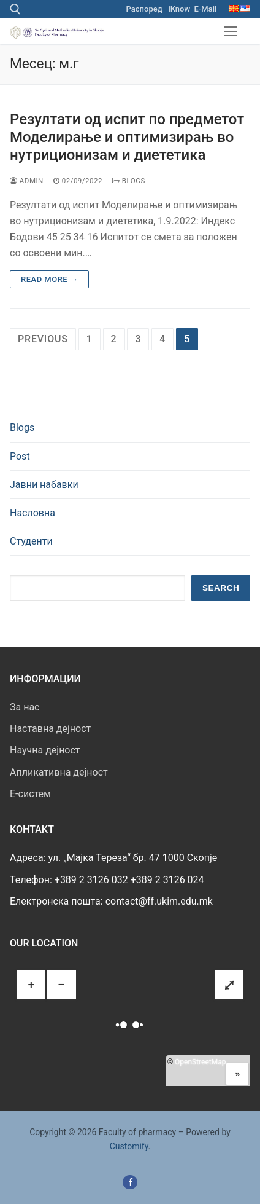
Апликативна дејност (59, 772)
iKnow (179, 9)
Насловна (32, 513)
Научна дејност (45, 750)
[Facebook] (130, 1182)
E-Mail (205, 9)
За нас (24, 707)
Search (220, 587)
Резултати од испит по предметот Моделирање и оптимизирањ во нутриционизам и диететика (127, 137)
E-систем (30, 794)
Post (20, 456)
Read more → (49, 279)
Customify (129, 1146)
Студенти (31, 541)
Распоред (144, 9)
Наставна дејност (50, 728)
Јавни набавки (44, 484)
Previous (43, 339)
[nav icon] (230, 31)
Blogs (128, 180)
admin (27, 180)
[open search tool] (15, 9)
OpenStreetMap (200, 1062)
